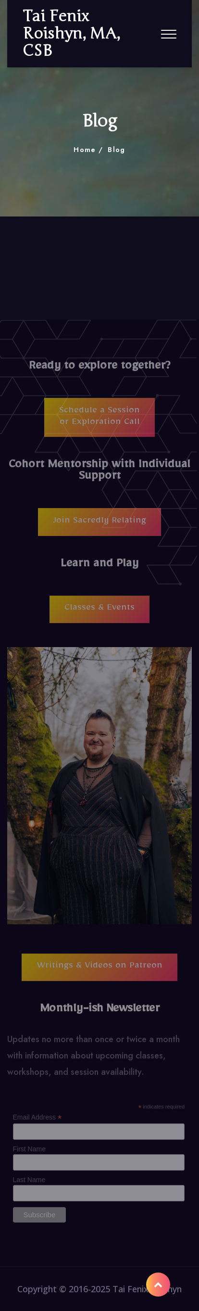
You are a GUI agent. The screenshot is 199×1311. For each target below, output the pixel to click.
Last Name (29, 1183)
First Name (29, 1153)
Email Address (37, 1120)
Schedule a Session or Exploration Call (99, 421)
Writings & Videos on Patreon (99, 971)
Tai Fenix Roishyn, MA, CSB (71, 34)
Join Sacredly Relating (99, 525)
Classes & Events (99, 613)
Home (85, 149)
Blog (116, 149)
